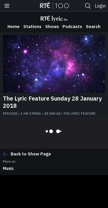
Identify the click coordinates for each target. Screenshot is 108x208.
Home (13, 26)
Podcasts (72, 26)
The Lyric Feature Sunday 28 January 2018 (52, 102)
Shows (52, 26)
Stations (32, 26)
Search (93, 26)
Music (8, 168)
